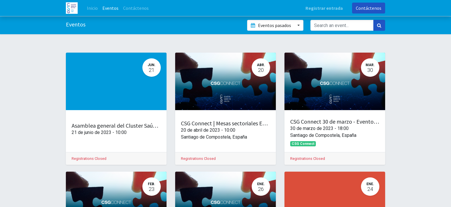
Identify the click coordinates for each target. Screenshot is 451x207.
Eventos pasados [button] (271, 25)
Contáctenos (368, 8)
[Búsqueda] (379, 25)
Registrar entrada (324, 8)
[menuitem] (92, 8)
